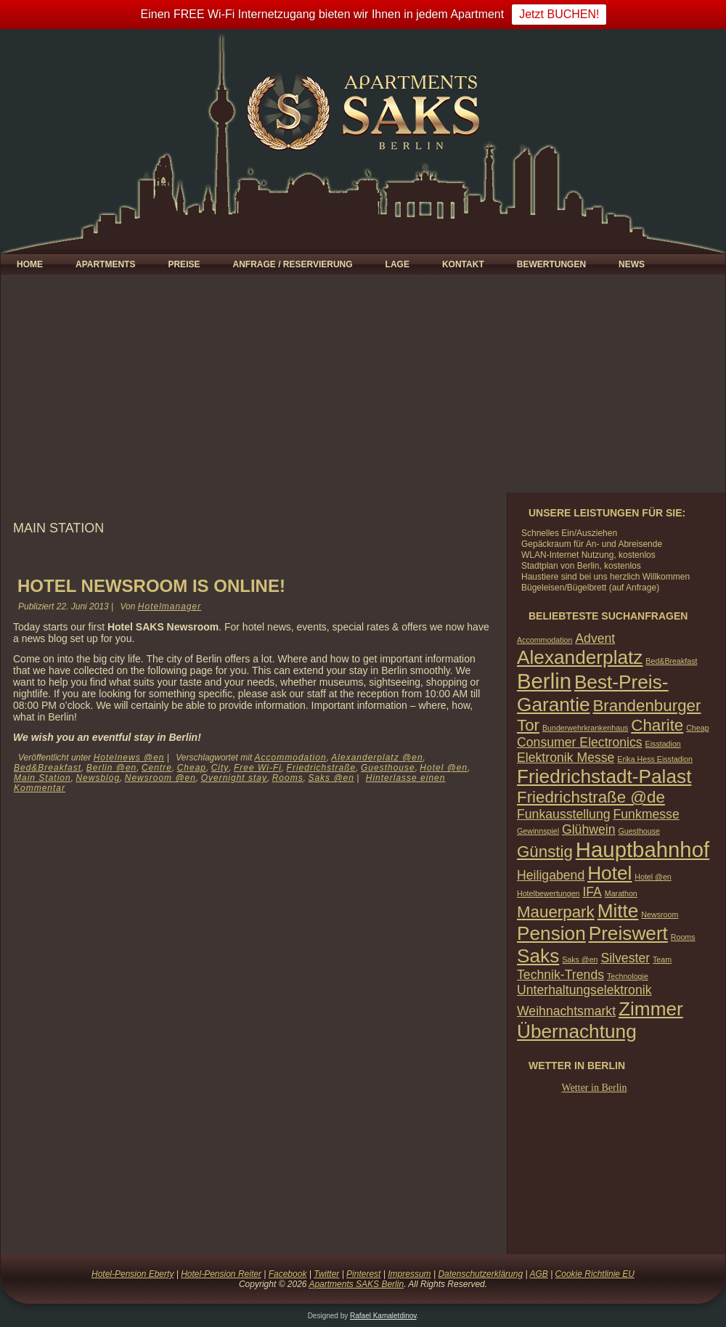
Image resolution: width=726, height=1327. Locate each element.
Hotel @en (444, 768)
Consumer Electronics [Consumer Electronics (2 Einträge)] (580, 742)
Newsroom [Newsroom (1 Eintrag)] (659, 914)
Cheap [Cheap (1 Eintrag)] (697, 727)
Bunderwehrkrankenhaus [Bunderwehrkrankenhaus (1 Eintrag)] (585, 727)
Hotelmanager (169, 606)
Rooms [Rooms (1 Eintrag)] (683, 937)
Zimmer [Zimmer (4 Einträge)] (651, 1009)
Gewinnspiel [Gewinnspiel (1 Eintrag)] (538, 831)
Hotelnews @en (129, 757)
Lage (397, 264)
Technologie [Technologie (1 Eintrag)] (627, 976)
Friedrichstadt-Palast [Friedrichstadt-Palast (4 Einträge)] (604, 776)
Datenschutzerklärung (480, 1274)
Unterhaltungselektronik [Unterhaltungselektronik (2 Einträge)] (584, 990)
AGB (538, 1274)
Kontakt (463, 264)
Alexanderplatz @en (377, 757)
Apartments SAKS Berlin (356, 1284)
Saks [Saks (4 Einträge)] (538, 956)
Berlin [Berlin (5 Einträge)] (544, 681)
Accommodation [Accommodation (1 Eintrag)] (544, 640)
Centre (157, 768)
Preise (184, 264)
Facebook (288, 1274)
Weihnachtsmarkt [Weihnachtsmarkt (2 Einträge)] (566, 1011)
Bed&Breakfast (47, 768)
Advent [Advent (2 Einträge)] (595, 638)
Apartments (105, 264)
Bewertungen (551, 264)
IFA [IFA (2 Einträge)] (592, 892)
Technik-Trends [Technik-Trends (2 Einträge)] (560, 974)
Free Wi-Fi (258, 768)
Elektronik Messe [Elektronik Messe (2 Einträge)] (565, 757)
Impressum (409, 1274)
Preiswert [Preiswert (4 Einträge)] (628, 933)
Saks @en (331, 778)
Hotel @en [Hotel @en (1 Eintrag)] (653, 876)
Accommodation (291, 757)
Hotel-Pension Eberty (132, 1274)
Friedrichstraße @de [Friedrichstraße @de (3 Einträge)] (591, 797)
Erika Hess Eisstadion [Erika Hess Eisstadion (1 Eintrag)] (655, 759)
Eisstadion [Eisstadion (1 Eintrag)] (663, 743)
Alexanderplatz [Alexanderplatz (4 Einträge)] (580, 657)
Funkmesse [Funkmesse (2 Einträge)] (646, 814)
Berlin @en (111, 768)
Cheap (191, 768)
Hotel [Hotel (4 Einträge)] (609, 873)
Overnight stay (234, 778)
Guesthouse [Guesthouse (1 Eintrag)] (638, 831)
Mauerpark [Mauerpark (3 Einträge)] (556, 912)
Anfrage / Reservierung (292, 264)
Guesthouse (388, 768)
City (220, 768)
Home (30, 264)
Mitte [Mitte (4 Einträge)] (618, 911)
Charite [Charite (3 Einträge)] (657, 725)
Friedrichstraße (321, 768)
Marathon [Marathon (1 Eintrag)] (621, 893)
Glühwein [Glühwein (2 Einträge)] (589, 829)
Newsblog (98, 778)
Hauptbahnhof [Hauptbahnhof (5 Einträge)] (642, 849)
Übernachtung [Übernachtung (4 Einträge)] (577, 1031)
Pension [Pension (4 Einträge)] (551, 933)
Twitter (326, 1274)
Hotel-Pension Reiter (221, 1274)
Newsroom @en (160, 778)
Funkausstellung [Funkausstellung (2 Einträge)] (564, 814)
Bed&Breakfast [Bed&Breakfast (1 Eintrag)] (671, 661)
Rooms (287, 778)
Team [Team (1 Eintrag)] (662, 959)
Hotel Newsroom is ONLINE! (151, 586)
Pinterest (363, 1274)
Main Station (42, 778)
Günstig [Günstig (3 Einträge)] (545, 852)
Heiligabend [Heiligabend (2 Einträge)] (550, 875)
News (632, 264)
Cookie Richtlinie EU (595, 1274)
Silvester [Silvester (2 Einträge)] (625, 958)
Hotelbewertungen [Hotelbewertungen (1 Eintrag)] (548, 893)
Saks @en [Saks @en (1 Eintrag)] (579, 959)
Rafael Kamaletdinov (383, 1316)
